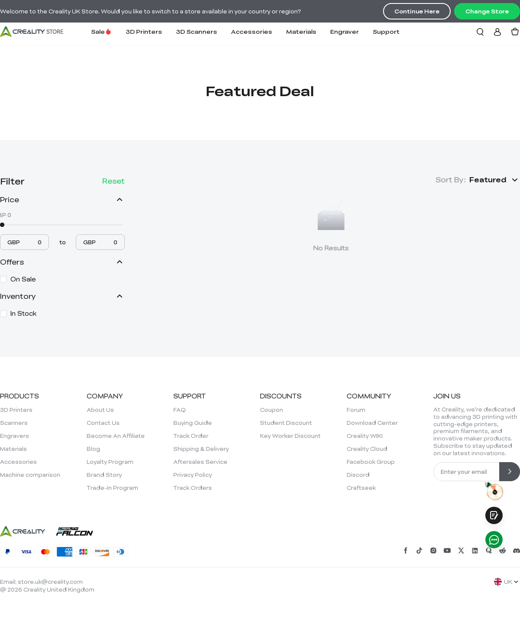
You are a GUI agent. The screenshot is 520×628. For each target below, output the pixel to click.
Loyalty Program (110, 462)
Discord (358, 475)
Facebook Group (371, 462)
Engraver (344, 31)
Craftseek (361, 488)
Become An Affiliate (116, 436)
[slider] (2, 225)
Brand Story (104, 475)
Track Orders (192, 488)
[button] (494, 180)
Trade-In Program (112, 488)
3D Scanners (196, 31)
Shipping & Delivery (201, 449)
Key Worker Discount (290, 436)
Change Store (487, 11)
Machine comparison (30, 475)
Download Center (372, 423)
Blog (93, 449)
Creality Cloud (367, 449)
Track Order (190, 436)
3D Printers (144, 31)
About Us (100, 410)
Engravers (14, 436)
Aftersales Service (200, 462)
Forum (356, 410)
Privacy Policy (192, 475)
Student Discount (286, 423)
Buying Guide (192, 423)
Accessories (251, 31)
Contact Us (103, 423)
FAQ (179, 410)
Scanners (14, 423)
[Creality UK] (31, 31)
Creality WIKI (365, 436)
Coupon (271, 410)
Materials (301, 31)
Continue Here (416, 11)
